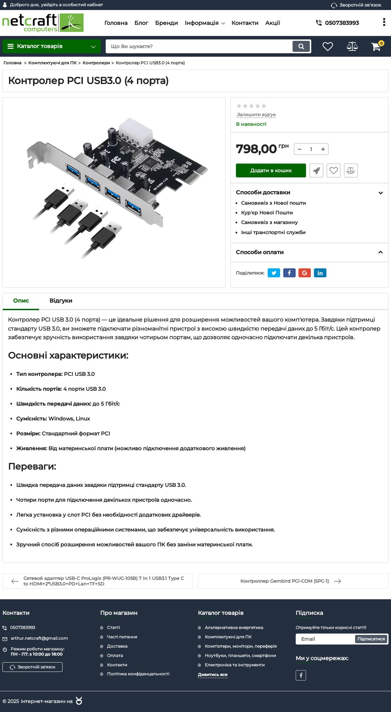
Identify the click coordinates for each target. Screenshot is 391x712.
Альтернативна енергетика (234, 627)
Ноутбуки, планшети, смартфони (240, 655)
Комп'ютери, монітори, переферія (241, 646)
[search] (208, 46)
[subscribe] (342, 639)
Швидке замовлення (316, 170)
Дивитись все (213, 674)
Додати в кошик (271, 170)
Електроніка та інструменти (235, 664)
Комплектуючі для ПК (228, 636)
